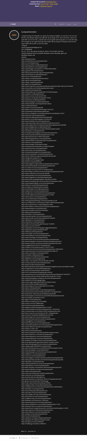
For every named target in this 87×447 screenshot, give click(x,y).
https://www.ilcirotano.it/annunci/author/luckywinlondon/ (38, 319)
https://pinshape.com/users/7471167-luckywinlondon (37, 169)
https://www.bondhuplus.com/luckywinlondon (35, 350)
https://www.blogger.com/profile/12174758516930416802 (38, 69)
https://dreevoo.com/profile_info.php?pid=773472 (36, 98)
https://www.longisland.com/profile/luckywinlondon (36, 177)
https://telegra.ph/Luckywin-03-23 (31, 158)
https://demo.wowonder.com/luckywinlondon (35, 253)
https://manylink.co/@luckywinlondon (32, 255)
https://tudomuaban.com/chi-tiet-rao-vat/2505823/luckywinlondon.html (42, 296)
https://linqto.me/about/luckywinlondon (33, 265)
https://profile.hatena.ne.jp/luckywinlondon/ (34, 74)
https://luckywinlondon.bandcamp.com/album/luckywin (37, 146)
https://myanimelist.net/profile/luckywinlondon (35, 111)
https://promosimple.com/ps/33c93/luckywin (34, 210)
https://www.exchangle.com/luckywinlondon (34, 237)
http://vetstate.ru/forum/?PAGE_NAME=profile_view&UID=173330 (41, 276)
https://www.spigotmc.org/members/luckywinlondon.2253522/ (40, 164)
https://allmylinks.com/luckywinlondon (32, 361)
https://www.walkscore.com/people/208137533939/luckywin (39, 92)
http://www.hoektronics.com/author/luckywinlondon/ (37, 334)
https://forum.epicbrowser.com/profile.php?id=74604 (37, 204)
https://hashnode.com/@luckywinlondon (33, 100)
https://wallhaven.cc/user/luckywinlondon (33, 354)
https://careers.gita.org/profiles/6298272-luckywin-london (38, 282)
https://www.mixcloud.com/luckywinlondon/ (34, 148)
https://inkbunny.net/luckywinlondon (32, 232)
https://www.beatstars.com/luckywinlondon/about (36, 104)
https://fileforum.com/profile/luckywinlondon (34, 185)
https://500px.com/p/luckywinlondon (32, 82)
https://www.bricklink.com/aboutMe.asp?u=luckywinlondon (38, 140)
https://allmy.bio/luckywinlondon (31, 212)
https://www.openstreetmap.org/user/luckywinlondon (37, 73)
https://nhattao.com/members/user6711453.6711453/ (37, 247)
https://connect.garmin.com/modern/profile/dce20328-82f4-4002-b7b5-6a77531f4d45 (47, 86)
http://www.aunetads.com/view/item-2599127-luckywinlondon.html (41, 379)
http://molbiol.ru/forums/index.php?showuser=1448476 (37, 224)
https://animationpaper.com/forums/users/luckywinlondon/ (39, 352)
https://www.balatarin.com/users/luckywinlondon (36, 235)
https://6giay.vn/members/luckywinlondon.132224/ (36, 307)
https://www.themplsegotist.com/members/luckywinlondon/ (39, 344)
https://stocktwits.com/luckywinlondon (32, 131)
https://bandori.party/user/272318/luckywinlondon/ (36, 402)
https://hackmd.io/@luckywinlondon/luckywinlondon (36, 117)
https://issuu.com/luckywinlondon (31, 76)
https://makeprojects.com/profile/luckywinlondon (36, 268)
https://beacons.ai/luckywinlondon (31, 162)
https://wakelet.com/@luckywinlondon (32, 94)
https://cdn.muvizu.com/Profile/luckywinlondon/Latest (37, 88)
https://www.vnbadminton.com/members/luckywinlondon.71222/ (40, 404)
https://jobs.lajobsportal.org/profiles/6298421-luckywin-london (40, 342)
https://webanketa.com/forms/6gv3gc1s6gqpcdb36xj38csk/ (39, 228)
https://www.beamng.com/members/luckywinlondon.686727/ (39, 251)
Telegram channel (46, 6)
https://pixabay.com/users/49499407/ (32, 422)
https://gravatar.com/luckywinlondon (32, 71)
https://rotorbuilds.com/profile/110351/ (33, 297)
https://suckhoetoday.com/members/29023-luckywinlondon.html (40, 311)
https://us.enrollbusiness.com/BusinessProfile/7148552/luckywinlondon (42, 202)
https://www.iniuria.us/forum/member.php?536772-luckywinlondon (41, 292)
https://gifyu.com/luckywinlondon (31, 299)
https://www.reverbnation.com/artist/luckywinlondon (37, 154)
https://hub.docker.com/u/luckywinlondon (33, 150)
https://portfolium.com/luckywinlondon (33, 214)
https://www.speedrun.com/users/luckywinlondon (36, 175)
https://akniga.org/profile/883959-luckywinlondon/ (36, 346)
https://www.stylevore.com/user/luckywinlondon (35, 412)
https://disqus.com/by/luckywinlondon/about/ (34, 78)
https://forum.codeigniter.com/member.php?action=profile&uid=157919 (42, 113)
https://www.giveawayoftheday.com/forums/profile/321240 (39, 201)
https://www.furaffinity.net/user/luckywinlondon (35, 121)
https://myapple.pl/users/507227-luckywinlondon (35, 245)
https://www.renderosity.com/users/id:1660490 (35, 173)
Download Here (51, 2)
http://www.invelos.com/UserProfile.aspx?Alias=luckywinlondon (40, 239)
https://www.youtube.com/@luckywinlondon (34, 65)
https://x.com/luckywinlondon (30, 63)
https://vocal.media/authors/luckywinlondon (34, 199)
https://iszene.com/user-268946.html (32, 303)
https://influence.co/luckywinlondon (32, 142)
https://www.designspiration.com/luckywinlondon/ (36, 138)
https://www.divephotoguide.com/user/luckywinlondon (37, 183)
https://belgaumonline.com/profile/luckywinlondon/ (36, 385)
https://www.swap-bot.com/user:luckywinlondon (35, 317)
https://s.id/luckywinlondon (29, 105)
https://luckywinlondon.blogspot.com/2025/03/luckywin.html (39, 133)
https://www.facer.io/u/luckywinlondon (32, 222)
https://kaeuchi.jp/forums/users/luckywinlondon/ (35, 323)
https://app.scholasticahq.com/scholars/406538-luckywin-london (40, 129)
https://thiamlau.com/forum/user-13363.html (34, 400)
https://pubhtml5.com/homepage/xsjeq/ (33, 280)
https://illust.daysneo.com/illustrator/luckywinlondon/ (37, 410)
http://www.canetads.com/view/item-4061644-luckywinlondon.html (41, 367)
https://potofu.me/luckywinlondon (31, 330)
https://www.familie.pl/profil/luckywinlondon (34, 391)
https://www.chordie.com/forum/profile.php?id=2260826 (38, 218)
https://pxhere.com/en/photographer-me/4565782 (36, 119)
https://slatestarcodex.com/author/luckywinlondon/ (36, 406)
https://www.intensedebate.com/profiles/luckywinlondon (38, 166)
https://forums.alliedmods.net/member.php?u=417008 (37, 195)
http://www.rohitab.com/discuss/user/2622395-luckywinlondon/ (40, 206)
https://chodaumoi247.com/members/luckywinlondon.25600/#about (41, 387)
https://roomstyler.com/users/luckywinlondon (35, 233)
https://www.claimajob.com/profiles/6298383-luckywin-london (40, 332)
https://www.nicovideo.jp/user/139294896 (33, 301)
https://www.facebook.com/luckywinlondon (34, 61)
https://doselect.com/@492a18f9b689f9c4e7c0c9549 (37, 315)
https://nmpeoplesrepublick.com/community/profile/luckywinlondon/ (41, 325)
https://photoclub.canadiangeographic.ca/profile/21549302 (38, 179)
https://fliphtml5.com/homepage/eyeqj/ (33, 259)
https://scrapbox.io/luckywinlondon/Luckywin (34, 187)
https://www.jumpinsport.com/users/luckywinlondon (37, 338)
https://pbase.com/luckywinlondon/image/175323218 (37, 109)
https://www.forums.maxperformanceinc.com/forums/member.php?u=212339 (44, 408)
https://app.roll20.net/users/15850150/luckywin (35, 137)
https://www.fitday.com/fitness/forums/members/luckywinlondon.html (42, 171)
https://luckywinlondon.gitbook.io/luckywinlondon (36, 152)
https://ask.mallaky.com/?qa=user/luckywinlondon (36, 394)
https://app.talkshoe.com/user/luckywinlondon (35, 365)
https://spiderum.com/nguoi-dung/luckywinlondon (36, 418)
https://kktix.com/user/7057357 (30, 226)
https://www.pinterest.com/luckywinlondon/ (34, 67)
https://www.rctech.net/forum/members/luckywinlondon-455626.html (42, 249)
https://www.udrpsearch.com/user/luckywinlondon (36, 336)
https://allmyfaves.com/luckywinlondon (33, 220)
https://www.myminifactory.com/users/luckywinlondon (37, 363)
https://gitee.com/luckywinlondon (31, 84)
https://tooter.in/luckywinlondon (30, 416)
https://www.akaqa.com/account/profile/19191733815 (37, 286)
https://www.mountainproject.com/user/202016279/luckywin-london (41, 181)
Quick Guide (54, 4)
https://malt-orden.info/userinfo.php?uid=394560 (35, 383)
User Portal (44, 4)
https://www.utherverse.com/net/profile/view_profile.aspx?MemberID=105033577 (45, 274)
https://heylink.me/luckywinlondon (31, 90)
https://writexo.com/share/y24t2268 (32, 107)
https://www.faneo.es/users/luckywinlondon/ (34, 396)
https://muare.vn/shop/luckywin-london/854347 (35, 270)
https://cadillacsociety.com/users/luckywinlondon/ (36, 398)
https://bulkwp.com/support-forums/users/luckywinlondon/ (39, 340)
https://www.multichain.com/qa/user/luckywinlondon (37, 369)
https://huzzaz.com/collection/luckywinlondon (35, 257)
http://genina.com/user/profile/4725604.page (34, 381)
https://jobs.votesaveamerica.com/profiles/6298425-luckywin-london (42, 348)
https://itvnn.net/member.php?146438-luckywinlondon (37, 373)
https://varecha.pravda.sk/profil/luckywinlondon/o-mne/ (38, 135)
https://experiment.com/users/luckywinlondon (35, 191)
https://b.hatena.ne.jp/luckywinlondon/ (32, 305)
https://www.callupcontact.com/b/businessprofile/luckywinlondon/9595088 (43, 125)
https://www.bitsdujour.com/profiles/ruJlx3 (34, 208)
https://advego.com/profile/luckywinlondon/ (34, 414)
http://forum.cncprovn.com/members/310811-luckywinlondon (39, 313)
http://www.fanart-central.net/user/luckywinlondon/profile (38, 294)
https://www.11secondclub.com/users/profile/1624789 (37, 261)
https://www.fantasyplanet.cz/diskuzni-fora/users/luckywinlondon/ (41, 278)
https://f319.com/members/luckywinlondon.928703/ (36, 272)
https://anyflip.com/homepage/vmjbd (32, 160)
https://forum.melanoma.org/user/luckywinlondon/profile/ (38, 156)
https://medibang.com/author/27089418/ (33, 424)
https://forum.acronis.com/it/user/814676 (33, 96)
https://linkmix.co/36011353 (29, 329)
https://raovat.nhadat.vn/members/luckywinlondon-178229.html (40, 309)
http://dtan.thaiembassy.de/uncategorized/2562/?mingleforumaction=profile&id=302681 (47, 266)
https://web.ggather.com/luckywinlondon (33, 321)
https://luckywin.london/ (28, 59)
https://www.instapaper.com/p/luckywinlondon (35, 102)
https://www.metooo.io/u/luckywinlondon (33, 197)
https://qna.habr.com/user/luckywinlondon (34, 393)
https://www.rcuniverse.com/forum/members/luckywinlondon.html (41, 243)
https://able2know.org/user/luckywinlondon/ (34, 230)
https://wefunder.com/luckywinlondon (32, 389)
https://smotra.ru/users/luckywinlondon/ (33, 356)
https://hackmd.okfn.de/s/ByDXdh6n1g (33, 377)
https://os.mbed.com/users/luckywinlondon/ (34, 168)
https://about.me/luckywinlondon (31, 80)
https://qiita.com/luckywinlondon (31, 288)
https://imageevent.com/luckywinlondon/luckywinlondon (38, 193)
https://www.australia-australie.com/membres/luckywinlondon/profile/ (42, 360)
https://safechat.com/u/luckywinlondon (33, 375)
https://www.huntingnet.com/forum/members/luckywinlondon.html (41, 241)
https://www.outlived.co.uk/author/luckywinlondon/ (36, 327)
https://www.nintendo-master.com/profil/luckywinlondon (38, 290)
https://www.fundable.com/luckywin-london (34, 144)
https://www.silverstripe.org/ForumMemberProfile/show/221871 (40, 123)
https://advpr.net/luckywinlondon (31, 371)
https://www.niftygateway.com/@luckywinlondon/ (36, 127)
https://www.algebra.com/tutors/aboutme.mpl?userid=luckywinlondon (42, 358)
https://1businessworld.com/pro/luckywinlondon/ (36, 263)
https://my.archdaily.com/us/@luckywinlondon (35, 189)
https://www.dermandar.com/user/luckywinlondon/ (36, 216)
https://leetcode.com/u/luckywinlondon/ (33, 115)
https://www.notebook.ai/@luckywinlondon (34, 284)
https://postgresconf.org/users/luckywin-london (35, 420)
